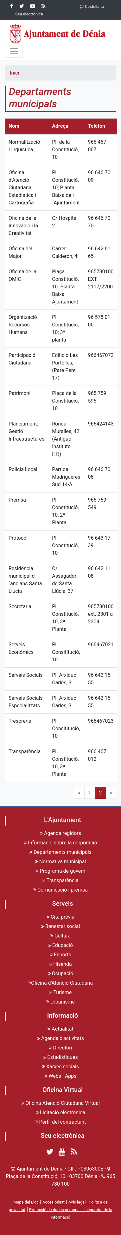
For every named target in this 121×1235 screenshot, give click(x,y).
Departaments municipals (60, 852)
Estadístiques (60, 1057)
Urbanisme (60, 1002)
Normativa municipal (60, 862)
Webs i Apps (60, 1076)
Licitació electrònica (60, 1112)
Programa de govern (61, 871)
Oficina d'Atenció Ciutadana (60, 983)
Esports (60, 955)
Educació (60, 945)
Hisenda (60, 964)
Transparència (60, 880)
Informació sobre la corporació (60, 843)
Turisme (60, 992)
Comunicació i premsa (60, 890)
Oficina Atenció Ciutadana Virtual (60, 1103)
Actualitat (60, 1029)
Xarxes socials (60, 1067)
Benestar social (60, 926)
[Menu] (14, 51)
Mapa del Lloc (26, 1202)
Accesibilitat (53, 1202)
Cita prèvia (60, 917)
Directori (60, 1048)
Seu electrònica (62, 1135)
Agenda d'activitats (60, 1038)
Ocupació (60, 973)
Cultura (60, 936)
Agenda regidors (60, 833)
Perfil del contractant (60, 1122)
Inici (14, 73)
